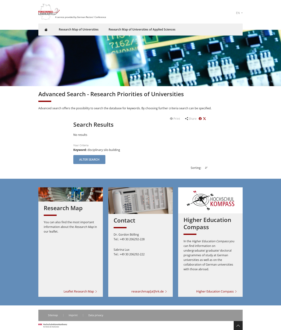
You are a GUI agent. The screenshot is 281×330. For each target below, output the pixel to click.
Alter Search (89, 160)
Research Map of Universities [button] (79, 29)
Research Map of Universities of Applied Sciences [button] (142, 29)
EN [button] (238, 13)
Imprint (73, 315)
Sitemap (53, 315)
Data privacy (95, 315)
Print (175, 119)
